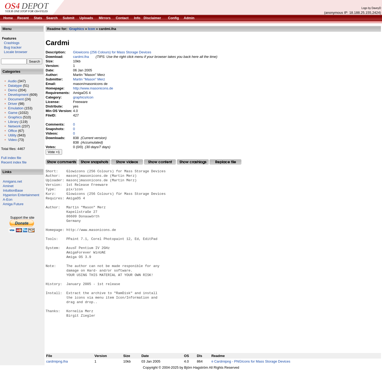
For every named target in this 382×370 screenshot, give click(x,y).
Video (12, 140)
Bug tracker (11, 47)
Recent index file (14, 162)
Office (12, 131)
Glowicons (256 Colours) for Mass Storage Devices (112, 52)
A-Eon (7, 199)
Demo (12, 90)
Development (18, 95)
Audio (12, 81)
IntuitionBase (13, 190)
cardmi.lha (81, 57)
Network (14, 126)
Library (13, 122)
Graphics (15, 117)
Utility (12, 135)
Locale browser (14, 52)
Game (12, 113)
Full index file (11, 158)
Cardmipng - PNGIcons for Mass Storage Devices (252, 361)
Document (16, 99)
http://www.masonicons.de (93, 88)
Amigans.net (12, 181)
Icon (91, 29)
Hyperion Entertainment (21, 195)
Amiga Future (13, 204)
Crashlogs (10, 43)
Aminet (8, 186)
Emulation (15, 108)
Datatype (15, 86)
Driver (12, 104)
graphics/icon (83, 97)
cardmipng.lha (57, 361)
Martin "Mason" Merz (89, 79)
